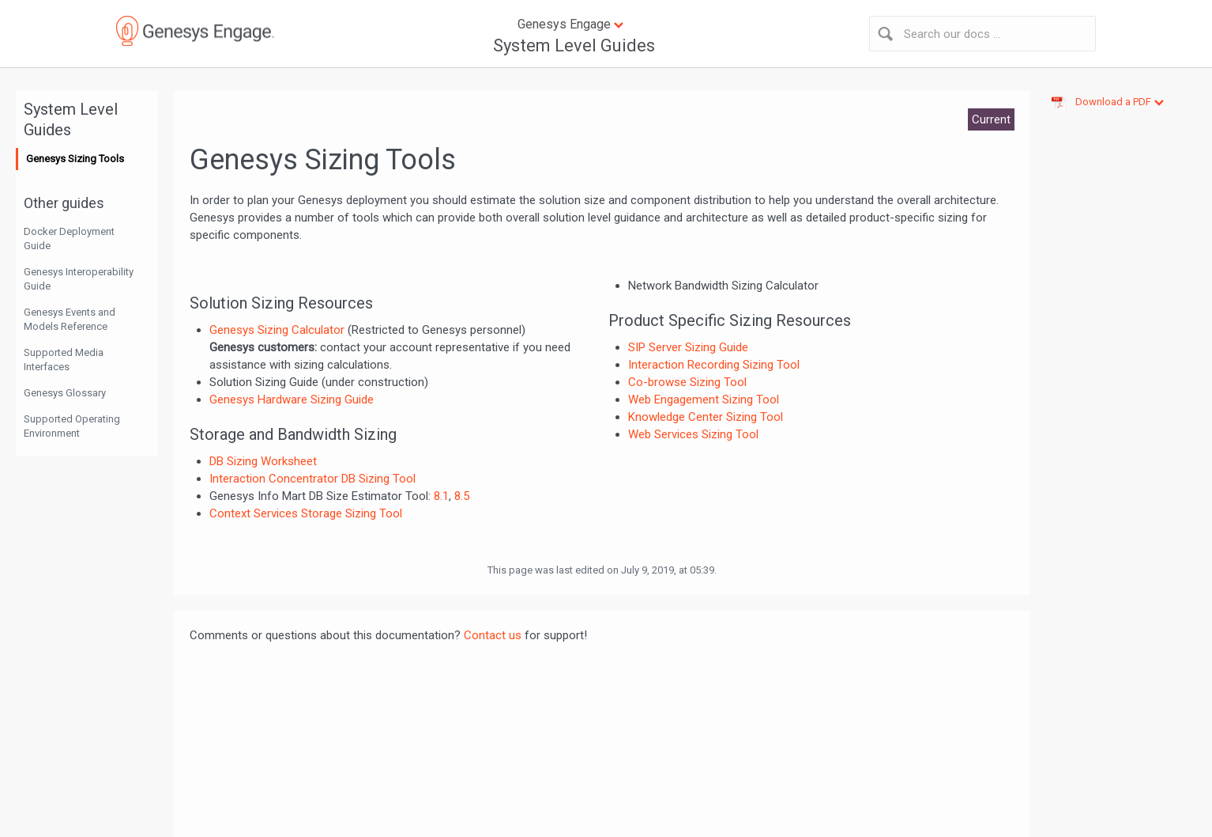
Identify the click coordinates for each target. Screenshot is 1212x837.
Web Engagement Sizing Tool (703, 399)
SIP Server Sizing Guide (688, 347)
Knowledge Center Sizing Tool (705, 417)
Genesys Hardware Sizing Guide (291, 399)
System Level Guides (574, 45)
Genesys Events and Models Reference (69, 319)
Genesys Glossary (65, 393)
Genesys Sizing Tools (75, 159)
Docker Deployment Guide (69, 238)
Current (991, 119)
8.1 (441, 496)
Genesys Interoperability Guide (79, 279)
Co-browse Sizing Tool (687, 382)
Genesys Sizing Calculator (276, 330)
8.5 (461, 496)
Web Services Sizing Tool (693, 434)
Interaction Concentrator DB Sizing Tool (312, 479)
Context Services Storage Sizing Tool (305, 513)
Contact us (492, 635)
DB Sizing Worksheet (263, 461)
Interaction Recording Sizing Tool (714, 365)
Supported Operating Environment (72, 426)
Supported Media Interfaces (64, 360)
